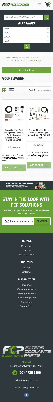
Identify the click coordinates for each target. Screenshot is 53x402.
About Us (26, 267)
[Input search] (23, 17)
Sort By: (33, 90)
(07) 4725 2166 (30, 372)
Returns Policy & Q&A (26, 297)
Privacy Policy (27, 302)
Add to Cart (14, 167)
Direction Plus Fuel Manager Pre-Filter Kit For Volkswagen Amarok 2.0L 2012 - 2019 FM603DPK (14, 135)
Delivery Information (27, 293)
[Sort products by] (45, 90)
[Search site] (46, 17)
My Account (26, 246)
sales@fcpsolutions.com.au (26, 380)
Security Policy (26, 306)
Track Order (26, 250)
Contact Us (26, 272)
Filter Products (26, 70)
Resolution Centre (26, 254)
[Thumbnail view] (4, 90)
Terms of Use (27, 285)
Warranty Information (26, 289)
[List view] (11, 90)
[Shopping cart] (47, 5)
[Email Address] (18, 221)
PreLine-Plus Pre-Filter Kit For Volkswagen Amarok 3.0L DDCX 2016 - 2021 (39, 134)
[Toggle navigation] (39, 5)
